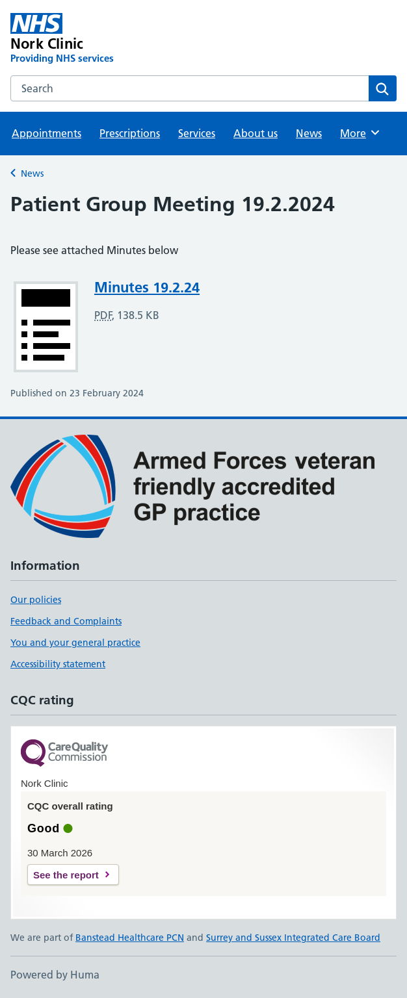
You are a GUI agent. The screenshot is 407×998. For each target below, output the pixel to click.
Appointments (46, 133)
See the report (66, 874)
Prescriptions (129, 133)
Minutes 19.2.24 (147, 287)
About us (255, 133)
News (309, 133)
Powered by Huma (54, 974)
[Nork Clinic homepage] (126, 39)
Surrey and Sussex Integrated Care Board (293, 937)
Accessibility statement (57, 664)
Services (196, 133)
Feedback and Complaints (66, 621)
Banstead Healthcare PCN (129, 937)
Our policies (35, 600)
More (360, 132)
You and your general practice (75, 642)
